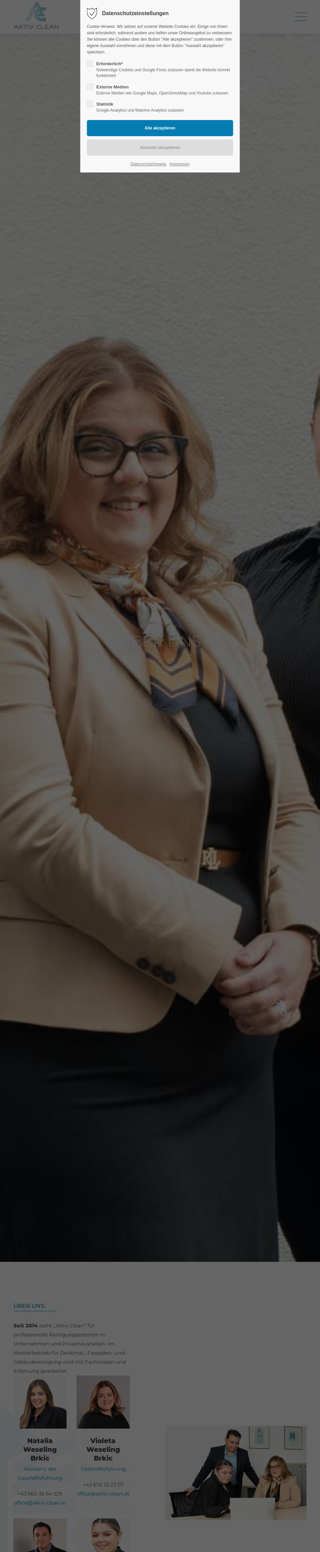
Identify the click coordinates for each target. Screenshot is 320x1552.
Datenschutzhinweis (148, 164)
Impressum (180, 164)
